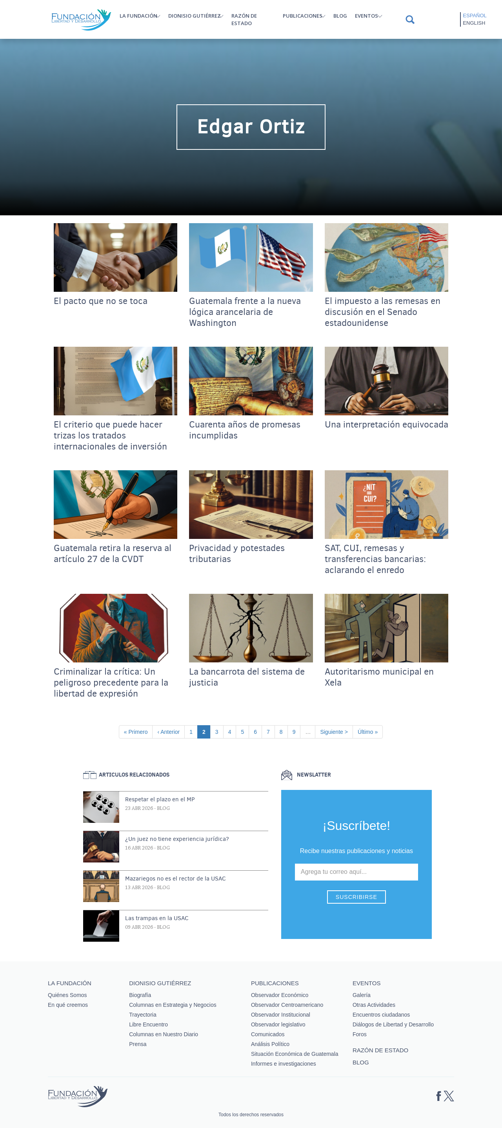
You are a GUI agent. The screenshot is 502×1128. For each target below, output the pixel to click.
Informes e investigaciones (283, 1064)
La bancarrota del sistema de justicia (247, 677)
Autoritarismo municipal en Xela (379, 677)
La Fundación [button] (138, 15)
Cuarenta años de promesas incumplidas (244, 430)
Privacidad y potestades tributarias (237, 554)
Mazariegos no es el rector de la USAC (175, 878)
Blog (340, 15)
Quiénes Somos (67, 995)
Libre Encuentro (148, 1024)
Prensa (137, 1044)
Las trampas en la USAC (157, 918)
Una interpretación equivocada (386, 424)
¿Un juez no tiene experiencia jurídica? (177, 839)
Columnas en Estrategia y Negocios (172, 1005)
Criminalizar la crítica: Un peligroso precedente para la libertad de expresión (111, 682)
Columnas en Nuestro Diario (163, 1034)
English (474, 23)
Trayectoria (142, 1015)
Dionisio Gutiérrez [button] (194, 15)
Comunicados (268, 1034)
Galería (362, 995)
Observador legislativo (278, 1024)
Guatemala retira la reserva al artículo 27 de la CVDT (112, 554)
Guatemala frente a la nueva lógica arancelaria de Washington (245, 312)
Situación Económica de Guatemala (294, 1054)
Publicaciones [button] (302, 15)
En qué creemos (68, 1005)
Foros (360, 1034)
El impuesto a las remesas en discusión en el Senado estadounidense (382, 312)
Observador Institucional (280, 1015)
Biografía (140, 995)
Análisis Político (270, 1044)
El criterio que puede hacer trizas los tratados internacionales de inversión (110, 435)
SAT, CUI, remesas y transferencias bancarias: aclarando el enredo (375, 559)
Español (474, 15)
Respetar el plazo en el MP (160, 799)
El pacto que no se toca (100, 301)
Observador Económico (279, 995)
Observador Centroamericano (287, 1005)
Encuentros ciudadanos (381, 1015)
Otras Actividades (374, 1005)
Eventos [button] (366, 15)
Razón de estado (244, 19)
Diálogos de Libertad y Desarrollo (393, 1024)
